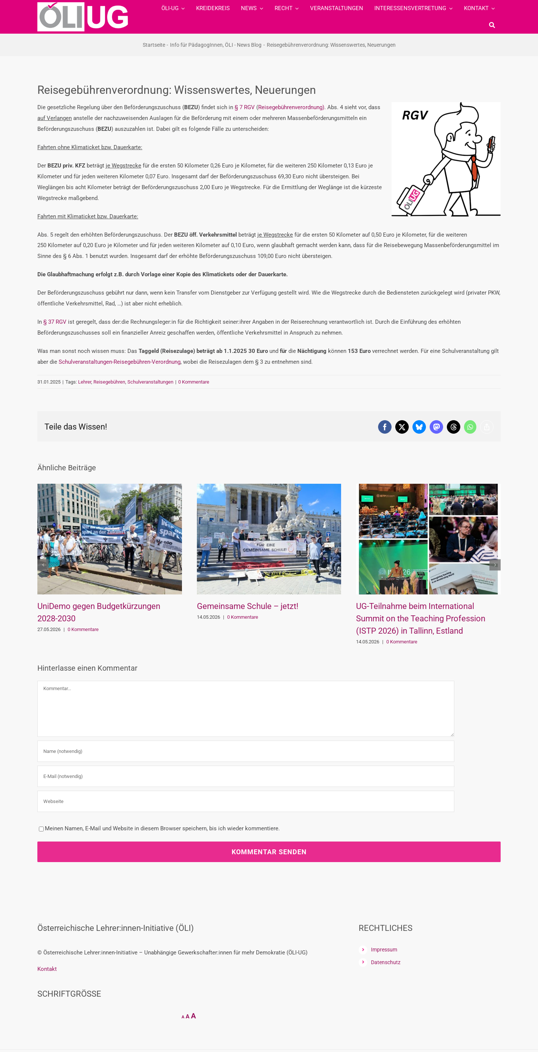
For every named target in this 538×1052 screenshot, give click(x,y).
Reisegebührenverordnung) (291, 107)
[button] (43, 564)
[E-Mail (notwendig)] (245, 776)
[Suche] (492, 25)
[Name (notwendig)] (245, 751)
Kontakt (47, 969)
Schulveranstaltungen (150, 382)
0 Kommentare (193, 382)
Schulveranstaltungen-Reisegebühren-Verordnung (119, 362)
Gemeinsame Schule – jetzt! (248, 606)
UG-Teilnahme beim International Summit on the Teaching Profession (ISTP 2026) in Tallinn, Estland (420, 619)
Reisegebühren (109, 382)
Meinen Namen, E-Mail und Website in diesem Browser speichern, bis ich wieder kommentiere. (162, 828)
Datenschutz (386, 962)
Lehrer (84, 382)
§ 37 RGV (55, 322)
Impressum (384, 950)
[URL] (245, 801)
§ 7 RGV (245, 107)
